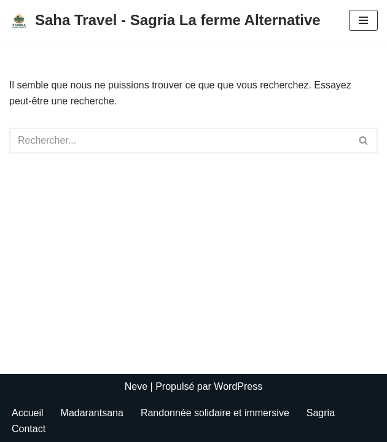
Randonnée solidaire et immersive (215, 413)
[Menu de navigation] (363, 20)
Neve (136, 386)
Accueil (28, 413)
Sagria (321, 413)
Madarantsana (92, 413)
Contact (28, 429)
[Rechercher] (179, 140)
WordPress (238, 386)
